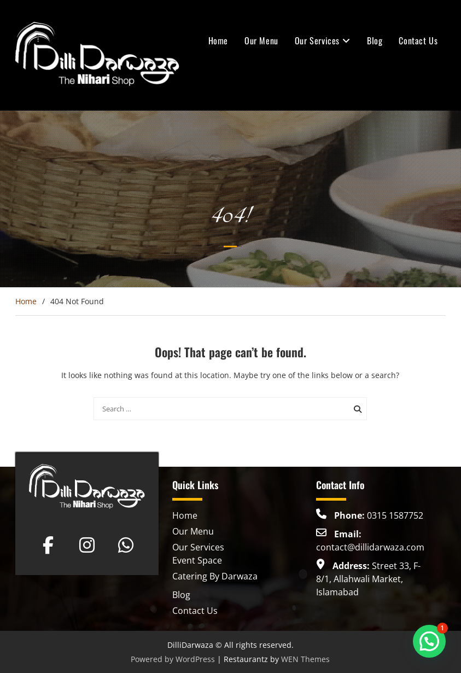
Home (218, 40)
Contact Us (418, 40)
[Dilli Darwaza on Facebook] (48, 544)
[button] (429, 641)
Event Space (197, 560)
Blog (374, 40)
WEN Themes (305, 659)
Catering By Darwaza (215, 576)
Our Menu (261, 40)
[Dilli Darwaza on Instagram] (86, 544)
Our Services (317, 40)
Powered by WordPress (173, 659)
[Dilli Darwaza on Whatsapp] (125, 544)
